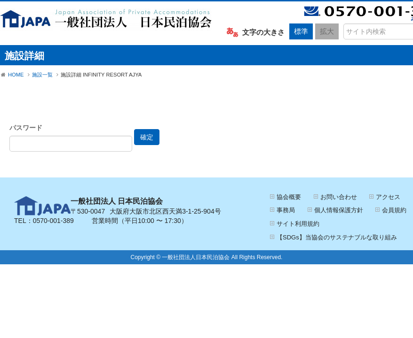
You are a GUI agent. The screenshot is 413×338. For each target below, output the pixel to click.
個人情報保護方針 (338, 210)
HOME (16, 74)
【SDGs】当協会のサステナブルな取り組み (337, 237)
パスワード (25, 127)
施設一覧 (42, 74)
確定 (146, 137)
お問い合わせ (338, 196)
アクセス (388, 196)
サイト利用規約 (298, 223)
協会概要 (289, 196)
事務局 (286, 210)
